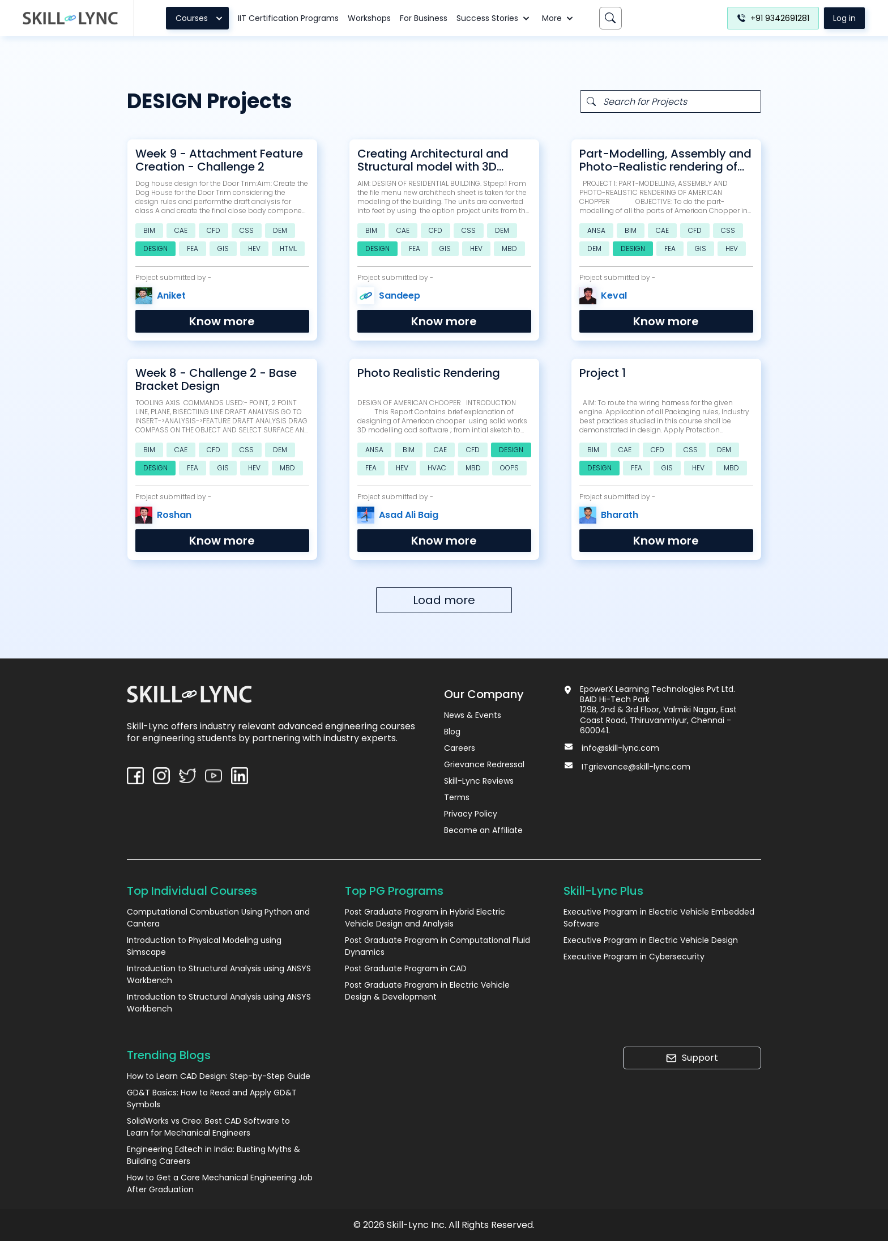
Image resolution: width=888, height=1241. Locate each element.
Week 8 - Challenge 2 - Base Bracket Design (216, 380)
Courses (201, 18)
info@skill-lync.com (620, 748)
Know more (222, 321)
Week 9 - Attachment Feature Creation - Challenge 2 (219, 160)
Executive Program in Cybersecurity (634, 956)
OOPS (509, 468)
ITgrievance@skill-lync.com (636, 766)
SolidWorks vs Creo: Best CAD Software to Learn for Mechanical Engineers (208, 1126)
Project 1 (602, 373)
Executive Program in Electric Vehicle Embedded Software (658, 917)
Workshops (369, 18)
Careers (459, 748)
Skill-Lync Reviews (479, 781)
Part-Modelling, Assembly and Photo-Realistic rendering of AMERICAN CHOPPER (665, 160)
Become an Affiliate (483, 830)
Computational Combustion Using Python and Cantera (218, 917)
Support (691, 1057)
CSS (247, 230)
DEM (280, 230)
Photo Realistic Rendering (428, 373)
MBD (509, 248)
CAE (180, 230)
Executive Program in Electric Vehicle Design (650, 940)
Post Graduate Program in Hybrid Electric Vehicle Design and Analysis (425, 917)
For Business (423, 18)
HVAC (437, 468)
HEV (254, 248)
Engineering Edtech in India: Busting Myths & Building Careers (213, 1155)
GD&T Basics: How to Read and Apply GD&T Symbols (212, 1098)
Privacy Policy (470, 813)
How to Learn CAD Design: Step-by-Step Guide (218, 1076)
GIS (223, 248)
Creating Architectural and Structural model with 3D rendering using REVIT (433, 160)
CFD (213, 230)
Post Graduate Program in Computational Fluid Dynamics (437, 946)
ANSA (596, 230)
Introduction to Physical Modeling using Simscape (204, 946)
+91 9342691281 (773, 18)
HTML (288, 248)
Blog (452, 731)
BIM (149, 230)
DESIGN (155, 248)
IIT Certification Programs (288, 18)
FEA (192, 248)
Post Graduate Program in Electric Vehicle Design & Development (427, 990)
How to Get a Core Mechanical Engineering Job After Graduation (220, 1183)
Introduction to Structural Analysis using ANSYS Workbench (219, 974)
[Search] (610, 18)
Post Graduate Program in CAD (406, 968)
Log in (844, 18)
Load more (444, 600)
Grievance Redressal (484, 764)
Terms (456, 797)
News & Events (472, 715)
